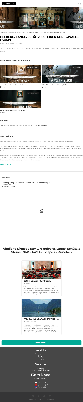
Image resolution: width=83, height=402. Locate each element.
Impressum (33, 399)
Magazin (40, 368)
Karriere (40, 356)
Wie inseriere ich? (40, 379)
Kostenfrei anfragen (41, 343)
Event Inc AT (41, 382)
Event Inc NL (41, 386)
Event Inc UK (41, 388)
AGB (41, 399)
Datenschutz (49, 399)
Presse (40, 358)
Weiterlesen (5, 165)
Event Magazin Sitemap (41, 370)
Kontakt (41, 360)
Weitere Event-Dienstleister (17, 32)
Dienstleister (3, 32)
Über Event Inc (40, 354)
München (30, 32)
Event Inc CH (41, 384)
